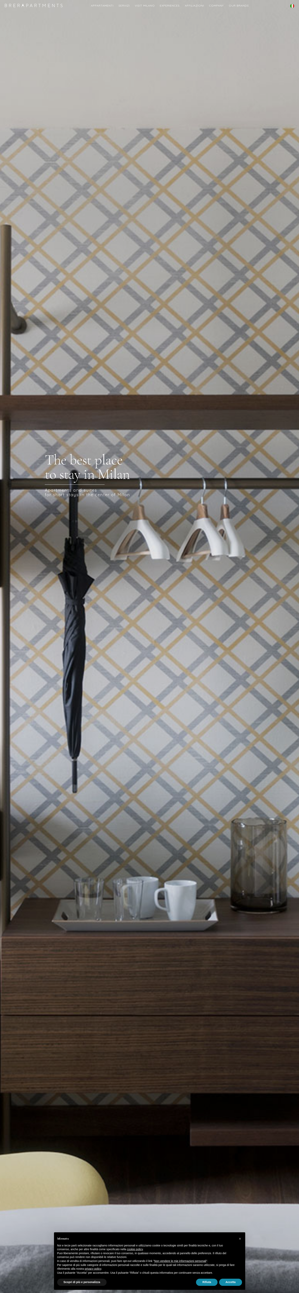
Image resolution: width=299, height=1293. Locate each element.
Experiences (170, 5)
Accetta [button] (230, 1282)
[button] (240, 1239)
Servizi (124, 5)
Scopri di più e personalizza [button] (82, 1282)
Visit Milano (145, 5)
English (292, 9)
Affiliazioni (194, 5)
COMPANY (216, 5)
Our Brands (239, 5)
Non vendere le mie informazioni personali (180, 1261)
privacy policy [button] (93, 1268)
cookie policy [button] (135, 1249)
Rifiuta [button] (206, 1282)
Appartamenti (102, 5)
